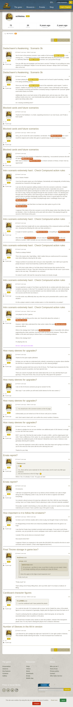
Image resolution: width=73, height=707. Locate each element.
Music (28, 671)
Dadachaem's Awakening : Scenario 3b (23, 48)
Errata (28, 676)
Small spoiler (59, 55)
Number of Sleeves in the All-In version (22, 626)
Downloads (29, 673)
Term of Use (54, 669)
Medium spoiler (56, 136)
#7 (69, 223)
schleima (8, 58)
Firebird (19, 463)
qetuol (21, 561)
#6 (69, 174)
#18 (69, 553)
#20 (69, 630)
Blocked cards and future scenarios (21, 107)
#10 (69, 311)
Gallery (4, 676)
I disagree (36, 703)
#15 (69, 459)
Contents (5, 673)
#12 (69, 383)
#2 (69, 76)
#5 (69, 153)
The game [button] (18, 7)
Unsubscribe (41, 692)
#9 (69, 284)
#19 (69, 596)
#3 (69, 111)
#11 (69, 354)
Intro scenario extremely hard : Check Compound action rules (34, 170)
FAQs (28, 666)
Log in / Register (65, 7)
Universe (5, 669)
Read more (54, 700)
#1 (69, 52)
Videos (28, 669)
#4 (69, 132)
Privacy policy (54, 671)
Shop (52, 7)
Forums (42, 7)
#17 (69, 516)
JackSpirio (20, 557)
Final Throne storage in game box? (20, 549)
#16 (69, 485)
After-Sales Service (56, 676)
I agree (63, 700)
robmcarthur (25, 565)
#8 (69, 249)
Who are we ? (54, 666)
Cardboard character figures (17, 592)
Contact (52, 673)
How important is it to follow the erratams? (24, 513)
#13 (69, 404)
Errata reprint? (10, 455)
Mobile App (29, 678)
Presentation (6, 666)
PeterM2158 (20, 601)
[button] (52, 2)
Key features (6, 671)
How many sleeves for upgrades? (20, 350)
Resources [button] (31, 7)
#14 (69, 426)
